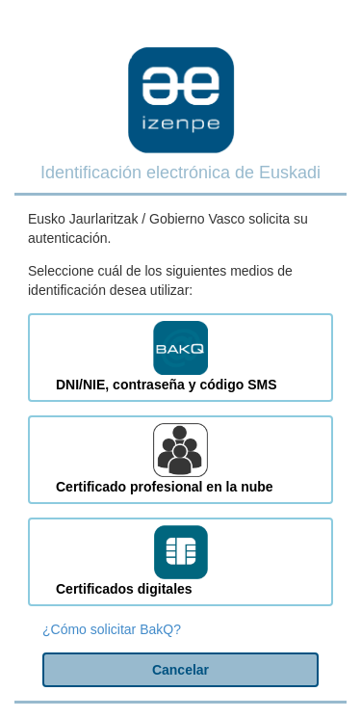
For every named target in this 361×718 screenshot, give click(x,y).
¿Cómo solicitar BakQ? (111, 629)
